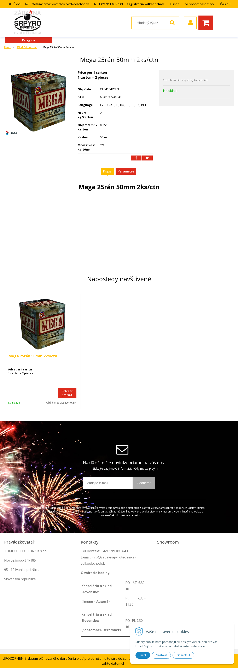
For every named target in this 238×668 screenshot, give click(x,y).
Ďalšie (225, 4)
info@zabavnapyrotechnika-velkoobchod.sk (60, 4)
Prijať (142, 655)
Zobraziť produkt (67, 393)
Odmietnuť (183, 655)
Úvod (17, 4)
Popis (107, 171)
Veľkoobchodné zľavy (199, 4)
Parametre (126, 171)
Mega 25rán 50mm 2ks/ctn (32, 355)
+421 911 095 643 (111, 4)
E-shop (174, 4)
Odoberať (144, 483)
